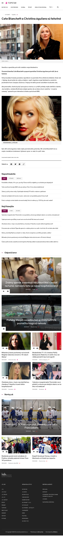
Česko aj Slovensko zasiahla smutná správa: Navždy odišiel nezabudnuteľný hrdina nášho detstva (30, 241)
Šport (30, 7)
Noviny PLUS (25, 494)
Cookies (45, 499)
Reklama (45, 489)
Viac (50, 7)
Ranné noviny (26, 499)
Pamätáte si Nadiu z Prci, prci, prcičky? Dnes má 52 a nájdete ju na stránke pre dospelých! (27, 182)
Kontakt (45, 492)
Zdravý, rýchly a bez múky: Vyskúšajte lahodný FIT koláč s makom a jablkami (24, 191)
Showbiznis (14, 7)
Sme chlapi (5, 510)
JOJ (3, 489)
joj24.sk (24, 492)
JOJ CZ (3, 497)
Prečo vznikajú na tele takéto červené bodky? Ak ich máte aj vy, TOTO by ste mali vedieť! (27, 200)
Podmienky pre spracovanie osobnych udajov (50, 495)
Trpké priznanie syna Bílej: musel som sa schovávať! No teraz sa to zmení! (23, 219)
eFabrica (55, 532)
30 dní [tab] (18, 210)
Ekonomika (25, 518)
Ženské (3, 505)
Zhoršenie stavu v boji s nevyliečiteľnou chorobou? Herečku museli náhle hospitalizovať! (27, 224)
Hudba (23, 7)
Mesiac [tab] (19, 178)
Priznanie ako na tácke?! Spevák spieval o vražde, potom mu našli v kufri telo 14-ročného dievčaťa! (30, 228)
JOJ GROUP (4, 499)
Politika (24, 515)
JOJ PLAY (4, 492)
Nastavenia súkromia (48, 502)
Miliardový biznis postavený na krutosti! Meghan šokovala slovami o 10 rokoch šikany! (26, 237)
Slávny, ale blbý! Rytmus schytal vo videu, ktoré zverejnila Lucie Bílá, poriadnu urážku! (26, 233)
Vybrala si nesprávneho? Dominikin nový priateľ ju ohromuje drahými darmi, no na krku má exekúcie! (30, 215)
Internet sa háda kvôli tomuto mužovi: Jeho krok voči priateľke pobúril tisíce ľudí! (25, 196)
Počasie (4, 518)
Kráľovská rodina (40, 7)
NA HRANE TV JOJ (26, 502)
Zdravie (4, 513)
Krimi (23, 513)
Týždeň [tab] (11, 178)
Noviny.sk (5, 7)
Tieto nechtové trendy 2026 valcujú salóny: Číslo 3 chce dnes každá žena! (23, 187)
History (4, 515)
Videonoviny (25, 497)
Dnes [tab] (4, 210)
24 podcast (25, 505)
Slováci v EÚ (25, 521)
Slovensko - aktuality (28, 507)
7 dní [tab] (11, 210)
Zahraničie (25, 510)
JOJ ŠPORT (4, 494)
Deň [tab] (4, 178)
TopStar (4, 507)
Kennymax (40, 532)
